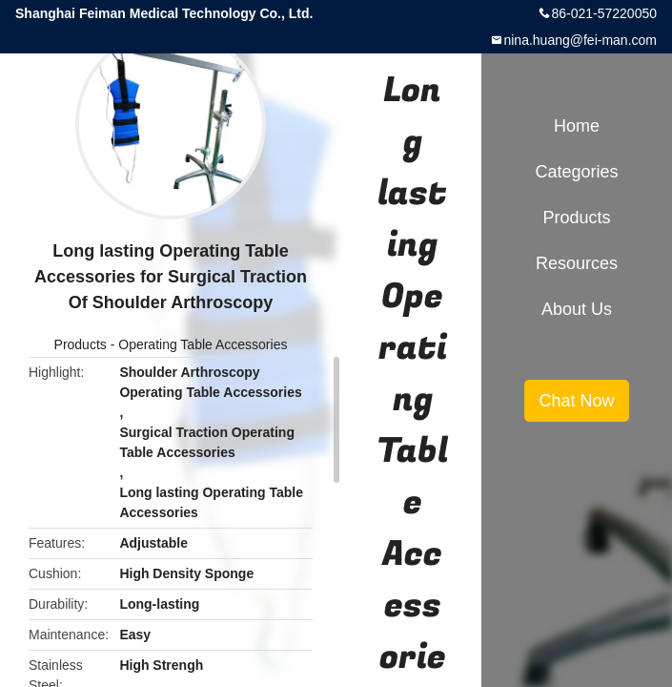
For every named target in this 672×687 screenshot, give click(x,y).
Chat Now (576, 400)
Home (577, 125)
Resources (577, 263)
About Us (576, 309)
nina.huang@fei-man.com (580, 40)
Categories (576, 171)
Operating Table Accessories (202, 344)
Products (80, 344)
